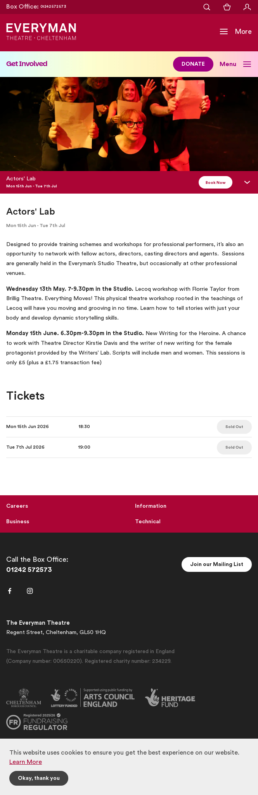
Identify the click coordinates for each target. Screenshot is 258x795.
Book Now (215, 183)
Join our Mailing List (216, 564)
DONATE (193, 64)
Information (150, 506)
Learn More (25, 762)
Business (17, 521)
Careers (17, 506)
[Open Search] (206, 7)
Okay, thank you (39, 778)
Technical (148, 521)
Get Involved (26, 63)
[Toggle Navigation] (235, 31)
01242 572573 (29, 569)
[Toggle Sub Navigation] (236, 64)
